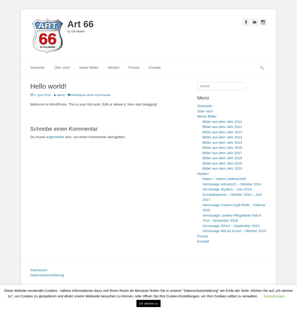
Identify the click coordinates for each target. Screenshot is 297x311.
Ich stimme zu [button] (148, 303)
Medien (113, 67)
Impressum (38, 270)
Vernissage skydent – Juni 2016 (227, 189)
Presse (134, 67)
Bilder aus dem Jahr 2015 (222, 142)
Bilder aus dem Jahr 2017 (222, 153)
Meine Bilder (89, 67)
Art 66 (80, 24)
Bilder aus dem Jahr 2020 (222, 168)
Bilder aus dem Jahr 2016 (222, 147)
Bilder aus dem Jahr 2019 (222, 163)
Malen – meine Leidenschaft (224, 179)
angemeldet (55, 137)
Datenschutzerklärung (47, 275)
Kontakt (155, 67)
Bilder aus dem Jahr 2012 (222, 127)
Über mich (62, 67)
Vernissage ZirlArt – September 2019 (231, 226)
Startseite (37, 67)
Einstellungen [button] (274, 296)
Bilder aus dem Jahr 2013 (222, 132)
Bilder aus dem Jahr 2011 (222, 122)
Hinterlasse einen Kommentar (91, 95)
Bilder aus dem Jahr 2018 (222, 158)
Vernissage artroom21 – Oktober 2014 (232, 184)
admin (61, 95)
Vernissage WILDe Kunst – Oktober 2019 (234, 231)
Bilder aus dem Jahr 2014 (222, 137)
